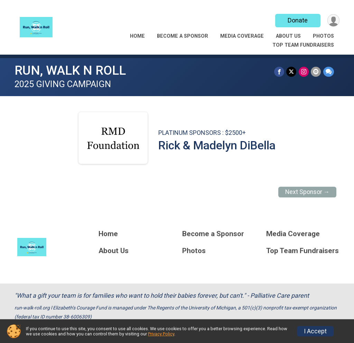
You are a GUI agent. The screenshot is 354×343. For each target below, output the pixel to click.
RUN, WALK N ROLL (70, 70)
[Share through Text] (328, 72)
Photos (323, 36)
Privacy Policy (161, 333)
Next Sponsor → (307, 191)
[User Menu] (333, 20)
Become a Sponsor (182, 36)
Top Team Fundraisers (303, 45)
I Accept (315, 331)
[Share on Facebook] (280, 72)
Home (137, 36)
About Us (288, 36)
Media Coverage (242, 36)
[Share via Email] (316, 72)
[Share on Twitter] (292, 72)
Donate (297, 20)
